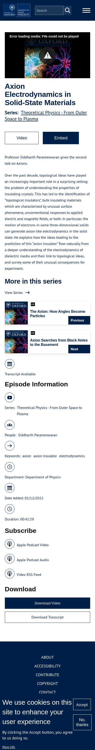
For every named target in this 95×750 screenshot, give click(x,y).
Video (22, 138)
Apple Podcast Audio (33, 559)
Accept (82, 704)
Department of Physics (43, 477)
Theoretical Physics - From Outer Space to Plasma (49, 410)
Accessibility (47, 666)
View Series (14, 292)
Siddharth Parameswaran (37, 435)
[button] (47, 55)
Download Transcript (47, 617)
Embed (60, 138)
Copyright (47, 683)
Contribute (47, 674)
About (47, 657)
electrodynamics (72, 456)
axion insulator (45, 456)
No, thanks (82, 722)
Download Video (47, 603)
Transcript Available (20, 374)
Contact (47, 692)
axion (26, 456)
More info (8, 747)
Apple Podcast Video (33, 545)
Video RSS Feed (29, 574)
